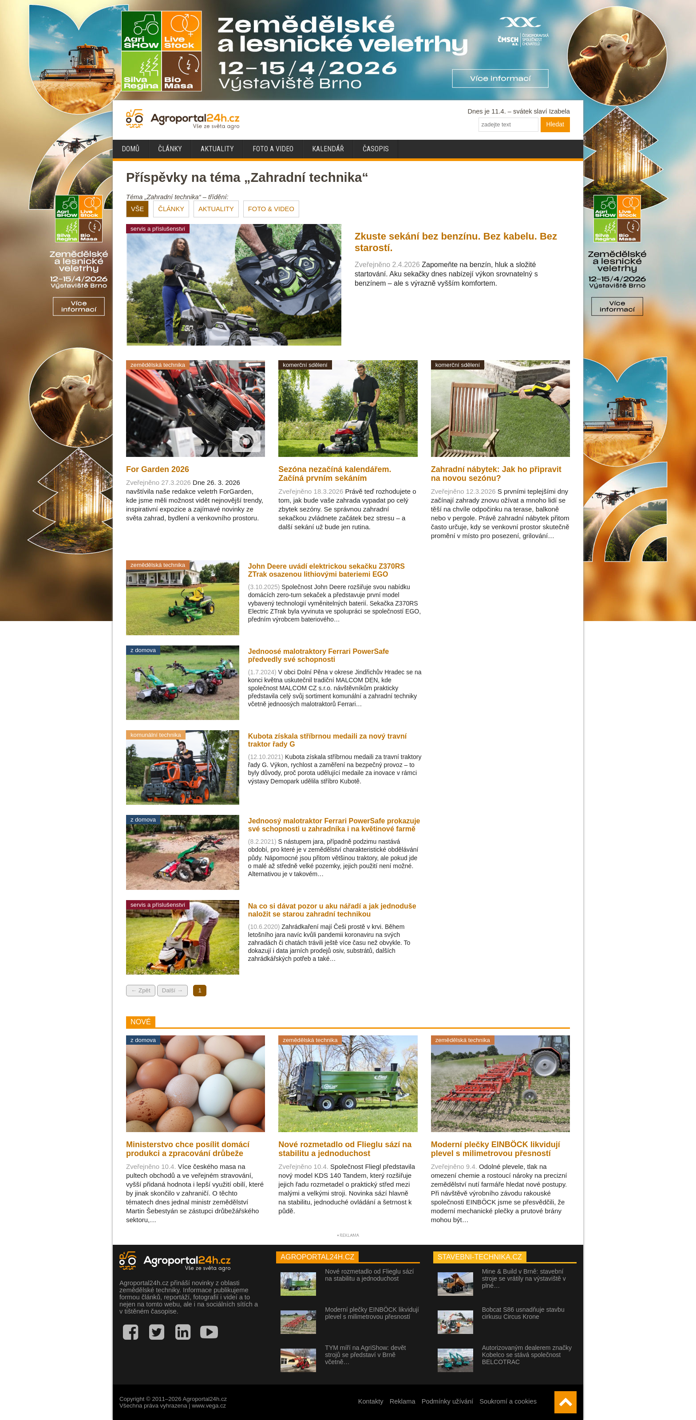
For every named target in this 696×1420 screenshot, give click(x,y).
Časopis (376, 149)
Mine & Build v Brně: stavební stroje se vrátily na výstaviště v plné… (524, 1278)
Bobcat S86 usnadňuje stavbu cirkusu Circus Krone (523, 1313)
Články (170, 149)
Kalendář (328, 149)
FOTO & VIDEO (271, 208)
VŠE (137, 208)
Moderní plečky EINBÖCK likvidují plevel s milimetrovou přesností (372, 1313)
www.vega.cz (209, 1405)
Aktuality (217, 149)
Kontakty (371, 1401)
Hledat (555, 124)
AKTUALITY (216, 208)
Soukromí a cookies (508, 1401)
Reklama (402, 1401)
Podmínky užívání (448, 1401)
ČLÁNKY (171, 208)
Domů (130, 149)
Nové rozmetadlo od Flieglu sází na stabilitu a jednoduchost (369, 1275)
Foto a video (273, 149)
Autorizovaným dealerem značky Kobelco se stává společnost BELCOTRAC (527, 1354)
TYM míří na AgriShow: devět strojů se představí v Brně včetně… (365, 1354)
